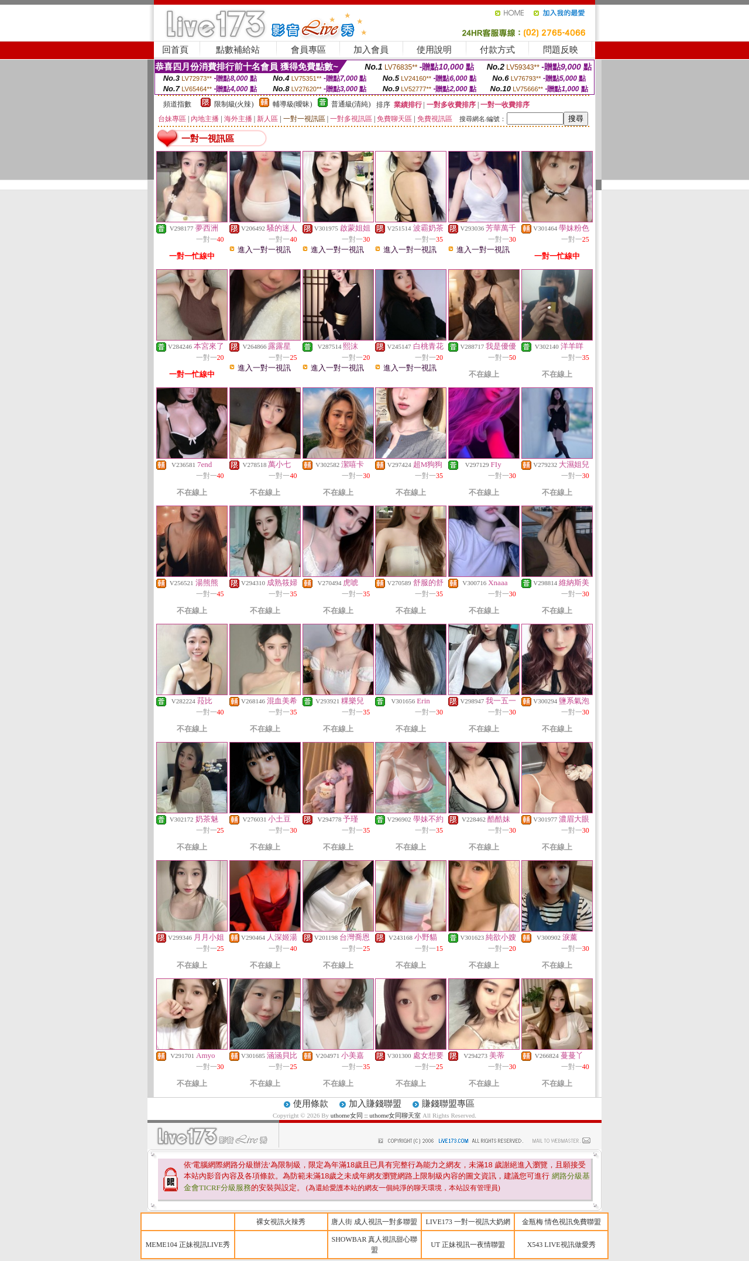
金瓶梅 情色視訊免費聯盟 (561, 1222)
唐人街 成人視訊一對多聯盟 (374, 1222)
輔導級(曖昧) (292, 104)
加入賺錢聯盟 (375, 1103)
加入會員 (371, 49)
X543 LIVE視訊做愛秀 (561, 1245)
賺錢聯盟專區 (448, 1103)
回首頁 (175, 49)
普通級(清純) (351, 104)
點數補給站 (238, 49)
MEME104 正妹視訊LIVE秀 (188, 1245)
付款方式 (497, 49)
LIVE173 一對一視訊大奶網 (467, 1222)
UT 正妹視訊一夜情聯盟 (468, 1245)
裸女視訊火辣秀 (280, 1222)
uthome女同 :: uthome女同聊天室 (376, 1115)
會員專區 (308, 49)
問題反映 (560, 49)
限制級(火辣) (234, 104)
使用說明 (434, 49)
